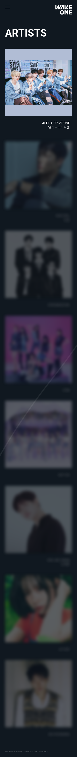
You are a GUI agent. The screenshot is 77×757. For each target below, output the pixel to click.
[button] (7, 6)
